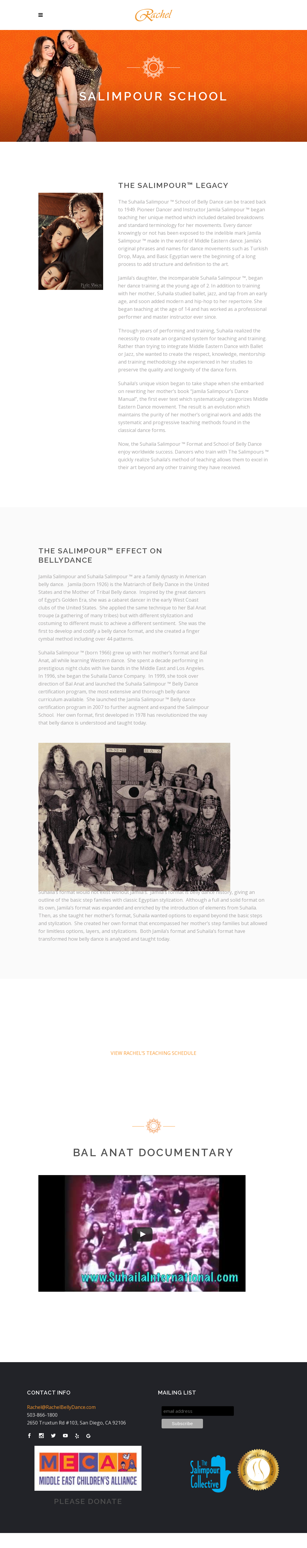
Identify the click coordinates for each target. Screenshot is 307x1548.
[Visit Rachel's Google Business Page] (88, 1436)
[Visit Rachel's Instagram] (41, 1436)
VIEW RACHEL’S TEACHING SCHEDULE (153, 1053)
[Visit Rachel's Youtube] (65, 1436)
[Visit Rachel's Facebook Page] (29, 1436)
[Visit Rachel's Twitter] (53, 1436)
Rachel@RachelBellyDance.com (61, 1407)
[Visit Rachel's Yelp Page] (77, 1436)
